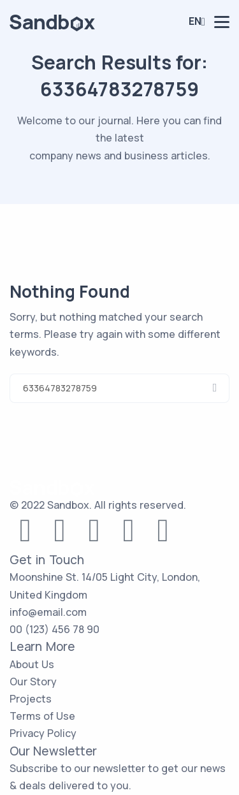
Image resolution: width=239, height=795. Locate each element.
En (195, 21)
